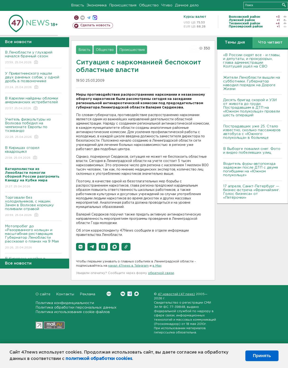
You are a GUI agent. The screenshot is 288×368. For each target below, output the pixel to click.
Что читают (270, 42)
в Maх (157, 266)
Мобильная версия (76, 17)
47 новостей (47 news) (176, 294)
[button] (80, 247)
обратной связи (161, 273)
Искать (284, 5)
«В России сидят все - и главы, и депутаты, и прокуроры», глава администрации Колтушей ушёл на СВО (251, 61)
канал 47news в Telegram (128, 266)
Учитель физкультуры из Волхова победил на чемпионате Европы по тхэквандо (33, 128)
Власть (77, 5)
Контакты (65, 294)
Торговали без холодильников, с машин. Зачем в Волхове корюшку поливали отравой (33, 206)
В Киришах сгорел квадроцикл (33, 153)
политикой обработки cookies (99, 359)
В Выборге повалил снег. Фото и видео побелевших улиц (251, 150)
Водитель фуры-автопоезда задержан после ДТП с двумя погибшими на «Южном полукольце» (250, 169)
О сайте (43, 294)
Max (136, 294)
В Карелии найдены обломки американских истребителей (33, 103)
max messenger (95, 17)
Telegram (129, 294)
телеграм (88, 17)
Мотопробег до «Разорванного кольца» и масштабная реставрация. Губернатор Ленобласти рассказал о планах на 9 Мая (33, 237)
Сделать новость (95, 25)
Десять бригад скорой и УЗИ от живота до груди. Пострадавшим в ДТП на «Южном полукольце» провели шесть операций (251, 108)
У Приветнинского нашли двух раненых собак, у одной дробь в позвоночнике (33, 80)
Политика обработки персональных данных (76, 307)
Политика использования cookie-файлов (73, 312)
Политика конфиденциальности (65, 303)
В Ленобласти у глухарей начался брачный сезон (33, 57)
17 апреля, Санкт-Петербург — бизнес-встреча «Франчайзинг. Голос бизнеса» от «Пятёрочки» (251, 192)
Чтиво (166, 5)
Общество (149, 5)
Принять (262, 355)
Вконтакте (109, 294)
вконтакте (82, 17)
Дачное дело (187, 5)
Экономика (97, 5)
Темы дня (235, 42)
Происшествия (122, 5)
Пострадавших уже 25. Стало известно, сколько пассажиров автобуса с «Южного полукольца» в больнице (252, 132)
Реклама (87, 294)
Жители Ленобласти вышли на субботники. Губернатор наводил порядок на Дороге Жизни (251, 83)
